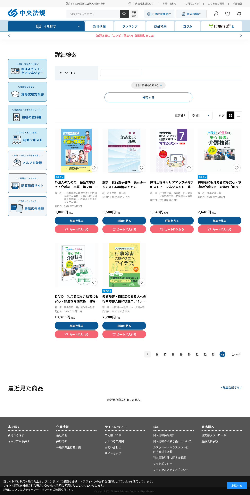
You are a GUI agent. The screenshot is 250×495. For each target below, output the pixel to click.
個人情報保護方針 (164, 435)
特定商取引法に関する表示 (169, 457)
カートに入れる (79, 229)
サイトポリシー (162, 463)
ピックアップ (238, 115)
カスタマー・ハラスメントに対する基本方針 (171, 449)
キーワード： (68, 73)
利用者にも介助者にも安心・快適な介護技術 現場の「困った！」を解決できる (219, 187)
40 (189, 354)
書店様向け (194, 14)
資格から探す (16, 435)
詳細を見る (76, 221)
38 (173, 354)
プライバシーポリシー (36, 489)
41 (197, 354)
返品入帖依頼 (210, 441)
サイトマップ (113, 453)
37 (165, 354)
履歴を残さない (232, 387)
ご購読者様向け (161, 14)
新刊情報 (99, 26)
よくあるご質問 (216, 3)
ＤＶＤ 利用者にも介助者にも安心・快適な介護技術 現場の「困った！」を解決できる (76, 301)
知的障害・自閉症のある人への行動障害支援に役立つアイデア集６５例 (124, 301)
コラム (187, 26)
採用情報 (237, 3)
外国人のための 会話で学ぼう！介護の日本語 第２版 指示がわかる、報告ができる (76, 187)
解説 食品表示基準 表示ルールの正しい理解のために (124, 184)
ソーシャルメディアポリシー (170, 470)
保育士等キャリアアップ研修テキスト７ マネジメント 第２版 (172, 187)
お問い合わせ (169, 3)
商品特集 (160, 26)
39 (181, 354)
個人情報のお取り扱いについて (172, 441)
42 (205, 354)
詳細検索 (134, 14)
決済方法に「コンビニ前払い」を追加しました (146, 35)
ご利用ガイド (192, 3)
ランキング (130, 26)
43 (213, 354)
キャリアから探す (19, 441)
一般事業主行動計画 (68, 447)
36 (157, 354)
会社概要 (61, 435)
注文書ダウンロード (214, 435)
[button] (9, 35)
